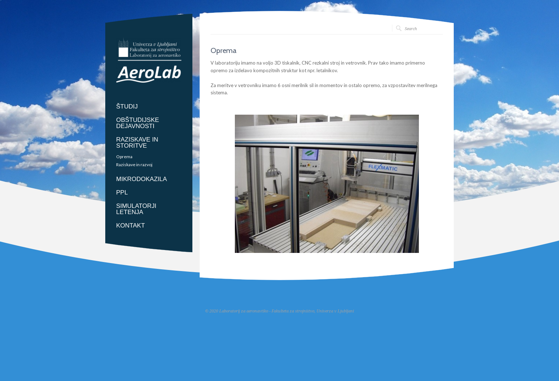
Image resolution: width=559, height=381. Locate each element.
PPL (122, 192)
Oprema (124, 157)
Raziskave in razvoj (134, 165)
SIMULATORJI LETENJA (136, 209)
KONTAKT (130, 225)
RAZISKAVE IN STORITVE (137, 142)
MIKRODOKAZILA (141, 179)
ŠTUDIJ (127, 106)
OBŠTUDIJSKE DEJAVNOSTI (137, 123)
